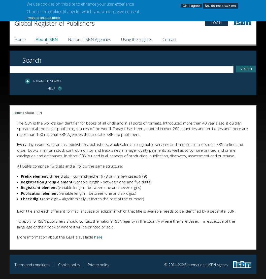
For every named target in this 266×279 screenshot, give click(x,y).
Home (20, 39)
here (98, 237)
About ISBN (47, 39)
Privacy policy (98, 264)
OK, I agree (191, 4)
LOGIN (216, 22)
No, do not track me (220, 4)
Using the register (136, 39)
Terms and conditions (32, 264)
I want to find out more (43, 16)
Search (31, 60)
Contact (169, 39)
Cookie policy (69, 264)
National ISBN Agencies (89, 39)
